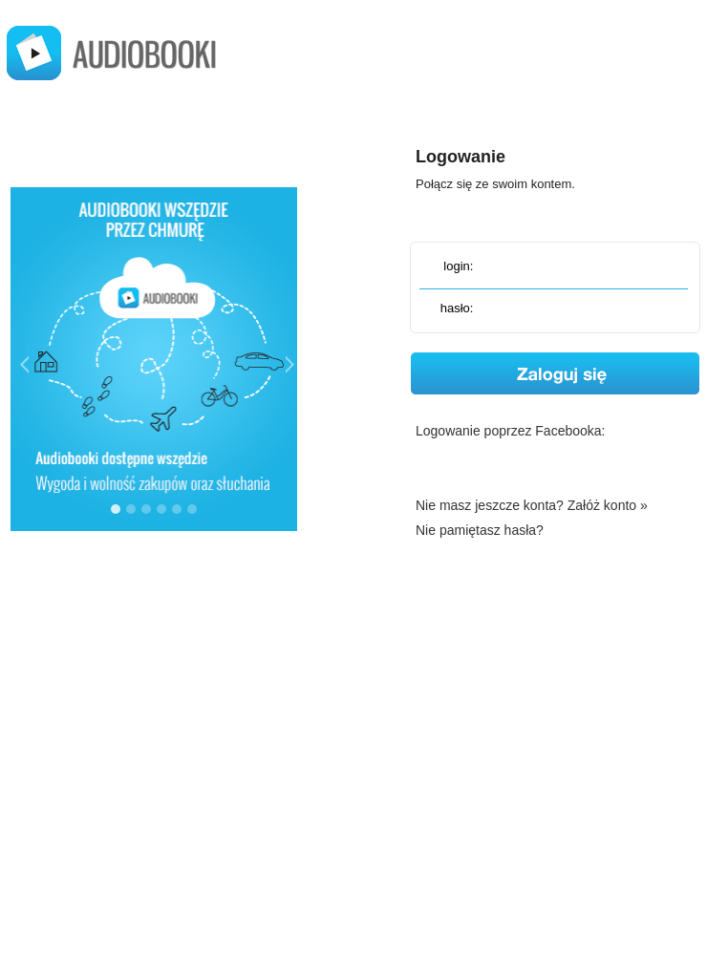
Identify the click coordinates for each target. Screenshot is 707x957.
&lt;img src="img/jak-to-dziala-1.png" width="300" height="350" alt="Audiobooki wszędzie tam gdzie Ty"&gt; (154, 354)
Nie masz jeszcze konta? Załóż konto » (532, 505)
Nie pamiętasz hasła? (480, 530)
